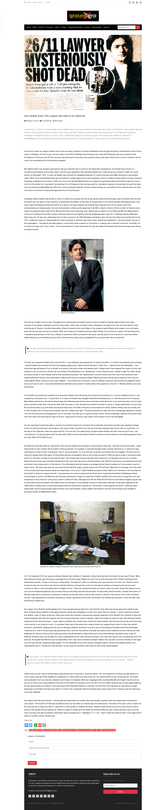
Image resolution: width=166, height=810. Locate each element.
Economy (49, 27)
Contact (47, 2)
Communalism (96, 27)
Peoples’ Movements (75, 27)
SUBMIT (32, 763)
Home (29, 27)
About (40, 2)
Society (87, 27)
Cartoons (106, 27)
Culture (57, 27)
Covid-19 (42, 27)
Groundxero (45, 803)
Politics (63, 27)
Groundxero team (131, 803)
